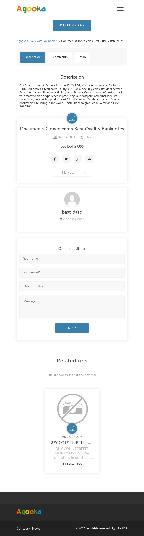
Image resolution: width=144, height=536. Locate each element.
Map (83, 56)
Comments (60, 56)
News (36, 528)
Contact (22, 528)
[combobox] (72, 172)
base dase (72, 212)
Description (33, 56)
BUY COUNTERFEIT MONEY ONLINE (72, 443)
